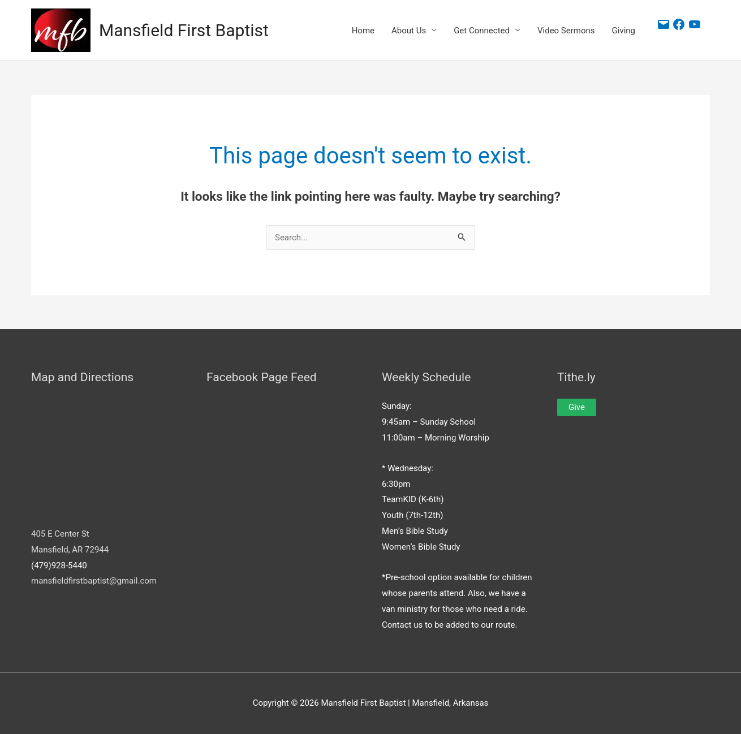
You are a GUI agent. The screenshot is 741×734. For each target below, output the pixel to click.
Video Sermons (566, 30)
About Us (408, 30)
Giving (623, 30)
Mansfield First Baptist (184, 30)
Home (363, 30)
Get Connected (482, 30)
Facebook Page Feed (261, 377)
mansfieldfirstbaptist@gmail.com (94, 581)
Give (576, 407)
